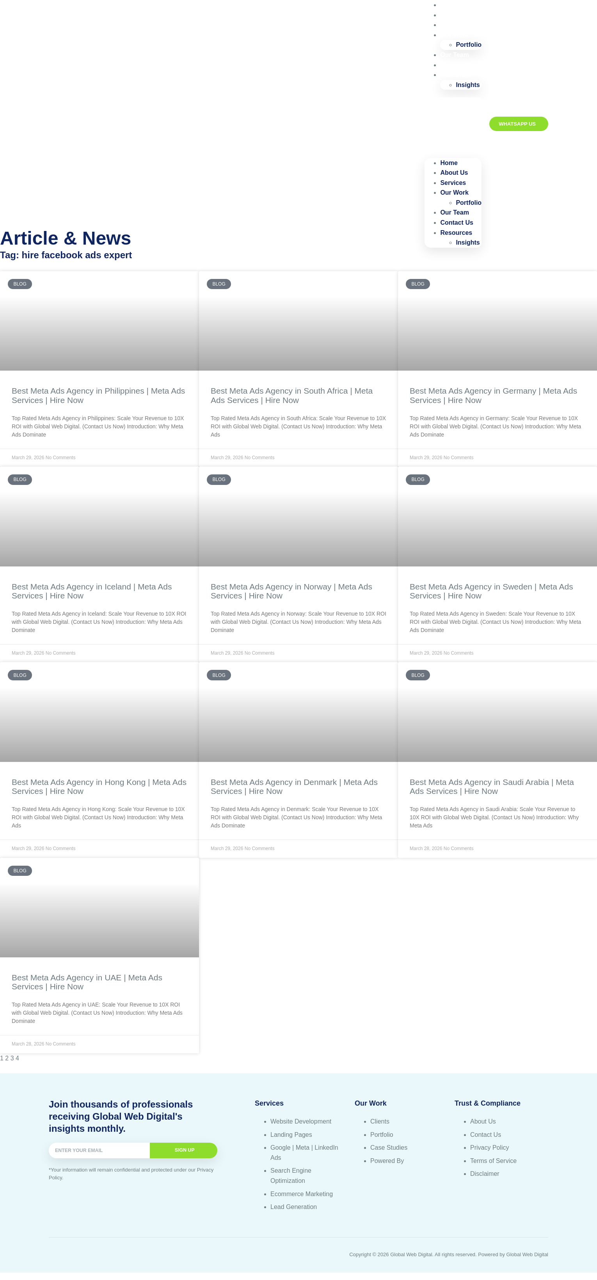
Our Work (454, 35)
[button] (453, 124)
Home (448, 163)
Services (453, 182)
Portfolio (469, 202)
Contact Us (456, 222)
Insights (468, 85)
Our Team (454, 212)
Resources (456, 74)
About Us (454, 172)
